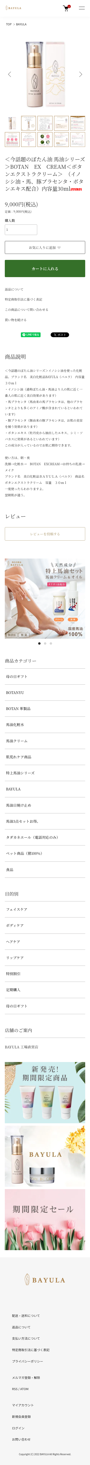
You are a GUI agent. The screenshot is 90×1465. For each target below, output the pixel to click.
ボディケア (15, 925)
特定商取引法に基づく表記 (23, 299)
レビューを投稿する (45, 533)
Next (79, 74)
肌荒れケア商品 (18, 756)
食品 (9, 869)
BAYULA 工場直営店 (21, 1046)
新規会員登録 (21, 1416)
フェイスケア (16, 909)
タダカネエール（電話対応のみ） (33, 837)
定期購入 (13, 989)
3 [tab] (51, 643)
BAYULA (21, 24)
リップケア (15, 957)
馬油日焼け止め (18, 805)
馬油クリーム (17, 740)
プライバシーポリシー (27, 1361)
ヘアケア (13, 941)
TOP (9, 24)
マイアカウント (23, 1405)
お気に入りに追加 (45, 247)
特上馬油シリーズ (20, 772)
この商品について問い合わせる (26, 309)
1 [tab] (39, 643)
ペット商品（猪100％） (25, 853)
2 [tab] (45, 643)
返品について (14, 289)
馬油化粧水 (15, 724)
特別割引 (13, 973)
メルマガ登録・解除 (26, 1377)
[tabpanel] (45, 599)
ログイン (18, 1428)
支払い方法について (26, 1338)
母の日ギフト (17, 676)
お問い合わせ (21, 1439)
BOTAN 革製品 (18, 708)
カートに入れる (44, 268)
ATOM (24, 1389)
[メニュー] (81, 8)
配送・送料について (26, 1315)
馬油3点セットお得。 (23, 821)
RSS (15, 1389)
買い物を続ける (16, 320)
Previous (10, 74)
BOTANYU (15, 692)
